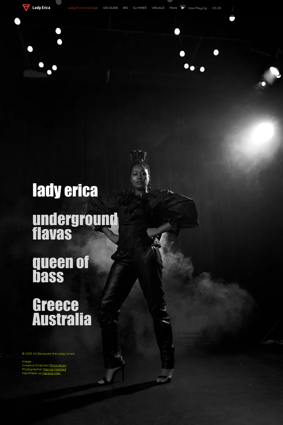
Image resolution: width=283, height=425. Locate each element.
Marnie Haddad (54, 369)
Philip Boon (58, 365)
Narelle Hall (51, 373)
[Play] (183, 8)
